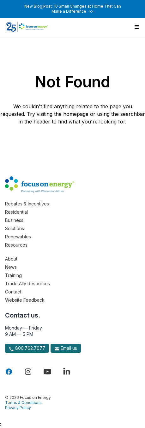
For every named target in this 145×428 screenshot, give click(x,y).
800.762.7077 (27, 348)
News (11, 267)
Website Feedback (25, 300)
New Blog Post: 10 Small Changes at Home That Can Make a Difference (72, 9)
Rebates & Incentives (27, 203)
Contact (13, 291)
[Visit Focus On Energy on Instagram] (28, 371)
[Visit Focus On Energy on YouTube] (47, 371)
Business (14, 220)
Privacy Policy (18, 407)
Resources (16, 245)
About (11, 258)
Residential (16, 212)
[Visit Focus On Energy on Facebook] (9, 371)
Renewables (18, 236)
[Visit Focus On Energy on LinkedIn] (66, 371)
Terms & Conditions (23, 402)
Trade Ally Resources (27, 283)
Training (13, 275)
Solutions (14, 228)
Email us (65, 348)
